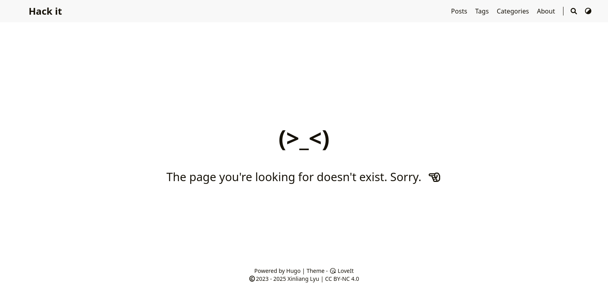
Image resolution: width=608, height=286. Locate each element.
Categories (513, 11)
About (547, 11)
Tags (482, 11)
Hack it (45, 10)
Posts (460, 11)
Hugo (293, 270)
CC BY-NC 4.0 (342, 278)
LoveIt (341, 270)
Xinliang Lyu (303, 278)
